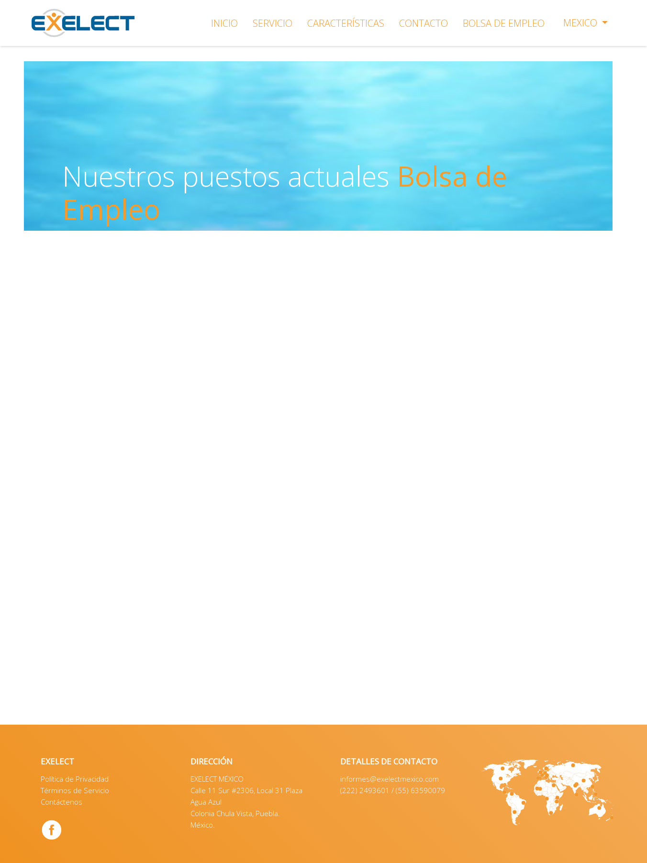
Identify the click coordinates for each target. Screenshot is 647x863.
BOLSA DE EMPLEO (504, 23)
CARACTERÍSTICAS (345, 23)
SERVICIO (272, 23)
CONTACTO (423, 23)
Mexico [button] (581, 22)
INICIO (224, 23)
